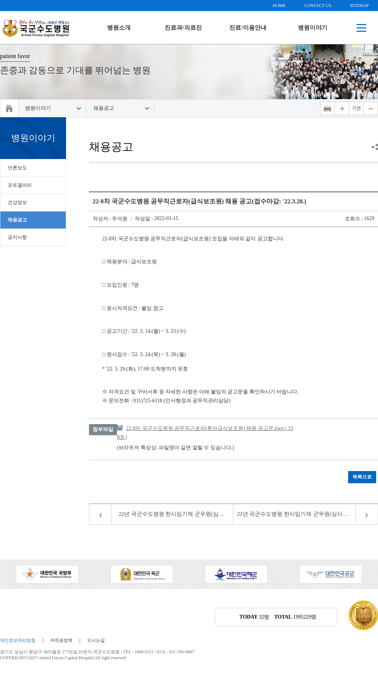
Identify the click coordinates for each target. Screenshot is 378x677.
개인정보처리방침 (17, 640)
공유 (375, 147)
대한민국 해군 (236, 574)
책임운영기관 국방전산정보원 (36, 27)
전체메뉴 (361, 27)
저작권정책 (61, 640)
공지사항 (17, 237)
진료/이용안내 (247, 27)
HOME (278, 5)
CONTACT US (317, 5)
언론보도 (17, 167)
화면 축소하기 (370, 108)
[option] (47, 574)
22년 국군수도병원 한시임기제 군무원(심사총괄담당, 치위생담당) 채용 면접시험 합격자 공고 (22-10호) (176, 514)
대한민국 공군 (331, 574)
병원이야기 (312, 27)
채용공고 (103, 108)
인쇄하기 (327, 108)
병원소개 (119, 27)
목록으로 (362, 477)
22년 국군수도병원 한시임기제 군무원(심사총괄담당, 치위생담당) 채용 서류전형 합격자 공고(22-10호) (307, 514)
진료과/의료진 (183, 27)
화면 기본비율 (356, 108)
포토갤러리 (20, 185)
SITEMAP (359, 5)
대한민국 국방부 (47, 574)
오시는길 (96, 640)
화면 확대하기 (341, 108)
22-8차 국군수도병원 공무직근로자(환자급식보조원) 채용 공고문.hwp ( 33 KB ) (205, 433)
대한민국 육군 (141, 574)
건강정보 (17, 202)
